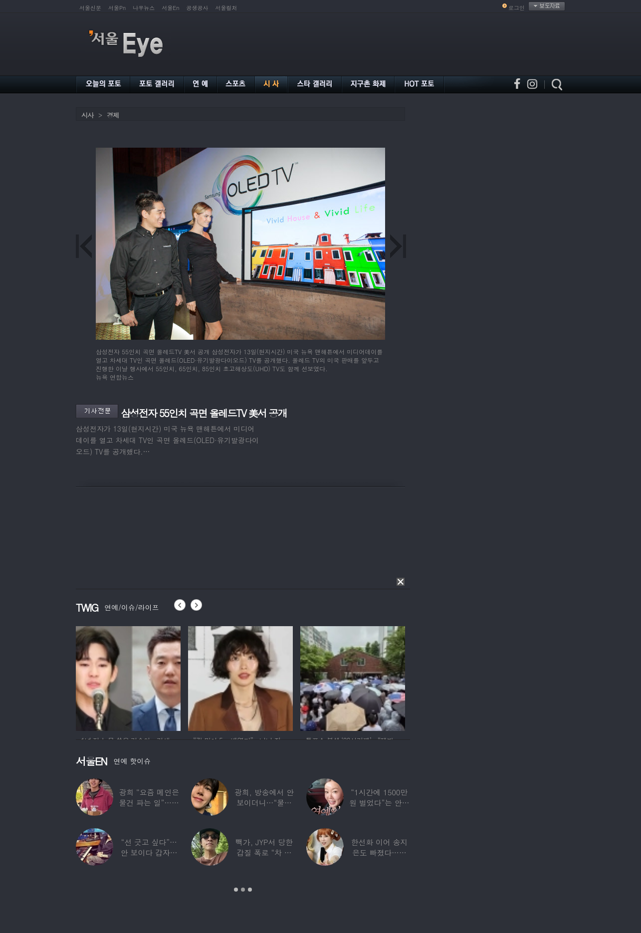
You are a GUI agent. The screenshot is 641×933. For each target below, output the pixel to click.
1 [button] (236, 890)
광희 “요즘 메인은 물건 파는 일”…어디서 (149, 802)
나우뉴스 (144, 7)
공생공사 (198, 7)
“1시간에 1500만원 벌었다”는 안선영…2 (379, 802)
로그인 (516, 7)
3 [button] (250, 890)
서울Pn (117, 7)
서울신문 (90, 7)
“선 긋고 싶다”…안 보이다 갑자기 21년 (149, 852)
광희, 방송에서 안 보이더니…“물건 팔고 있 (264, 802)
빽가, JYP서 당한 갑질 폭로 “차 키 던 (264, 852)
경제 (113, 115)
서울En (170, 7)
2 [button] (243, 890)
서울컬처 (226, 7)
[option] (128, 677)
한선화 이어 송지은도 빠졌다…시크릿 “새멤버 (379, 852)
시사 (87, 115)
